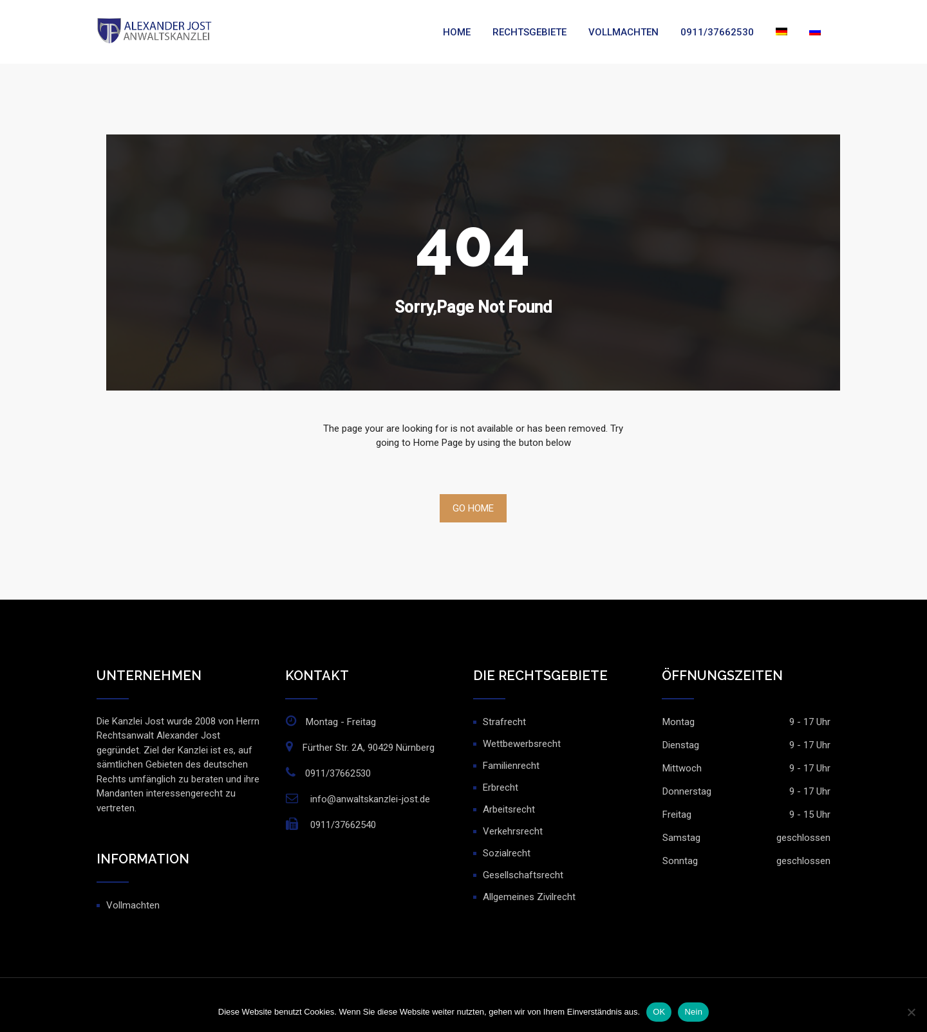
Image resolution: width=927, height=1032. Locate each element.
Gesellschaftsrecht (523, 875)
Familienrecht (511, 765)
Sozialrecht (506, 853)
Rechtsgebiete (529, 32)
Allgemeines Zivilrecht (529, 897)
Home (457, 32)
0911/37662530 (717, 32)
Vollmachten (623, 32)
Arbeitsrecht (509, 809)
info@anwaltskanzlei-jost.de (370, 799)
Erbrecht (500, 787)
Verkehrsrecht (513, 831)
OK (659, 1012)
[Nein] (910, 1012)
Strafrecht (504, 722)
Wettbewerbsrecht (522, 744)
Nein (693, 1012)
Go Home (473, 508)
